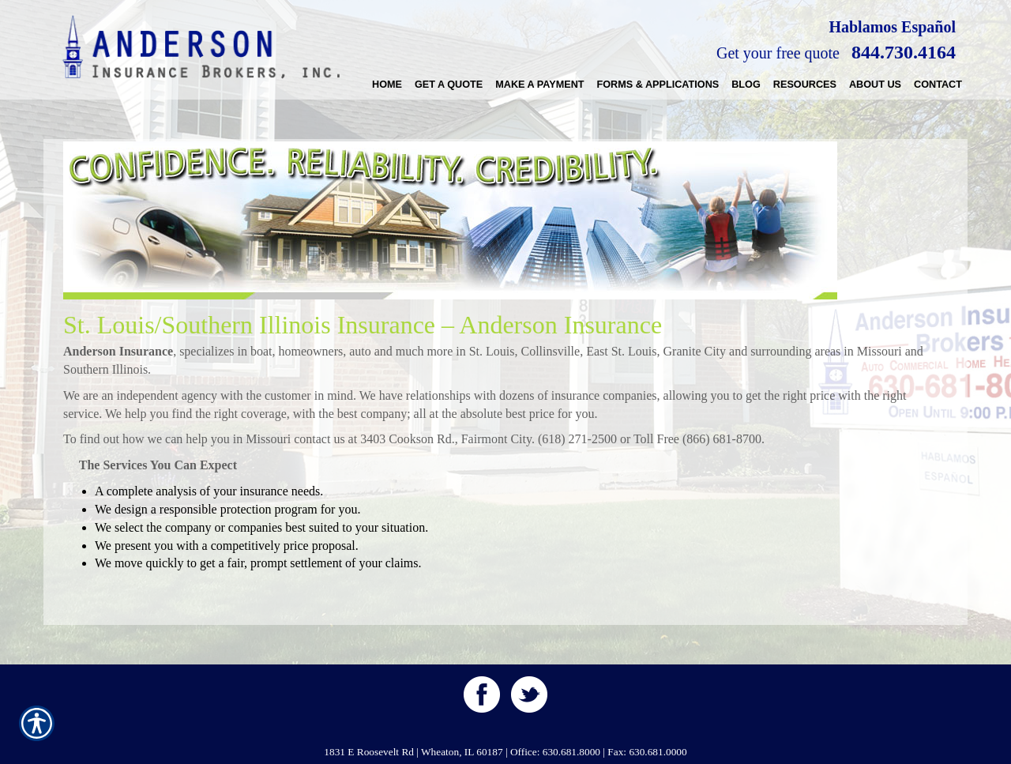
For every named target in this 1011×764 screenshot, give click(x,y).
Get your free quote (778, 53)
